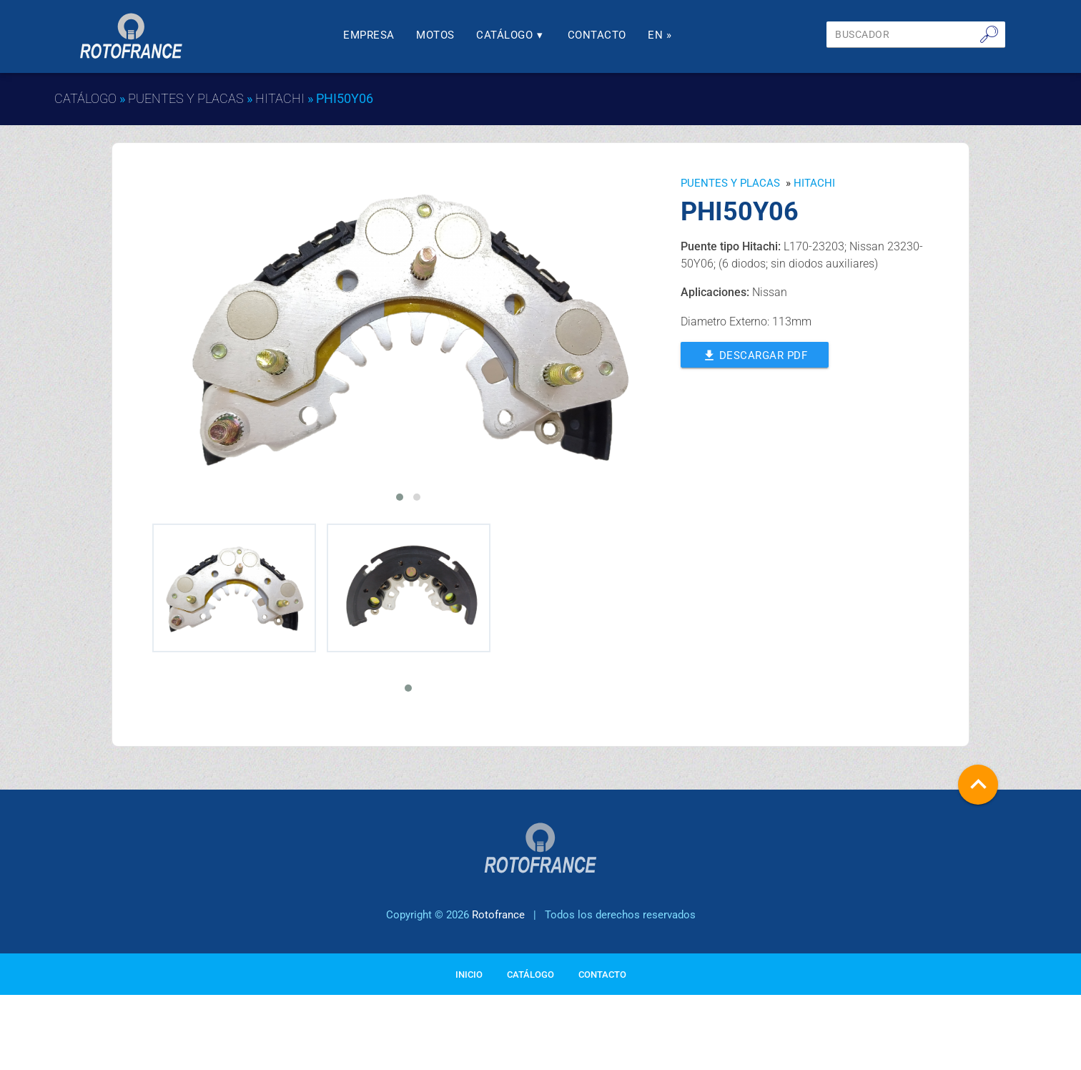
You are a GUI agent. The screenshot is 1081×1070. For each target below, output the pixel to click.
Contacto (600, 35)
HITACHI (280, 98)
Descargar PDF (755, 354)
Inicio (469, 996)
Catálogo (515, 35)
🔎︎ (989, 34)
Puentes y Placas (186, 98)
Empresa (373, 35)
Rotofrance (498, 936)
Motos (439, 35)
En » (664, 35)
